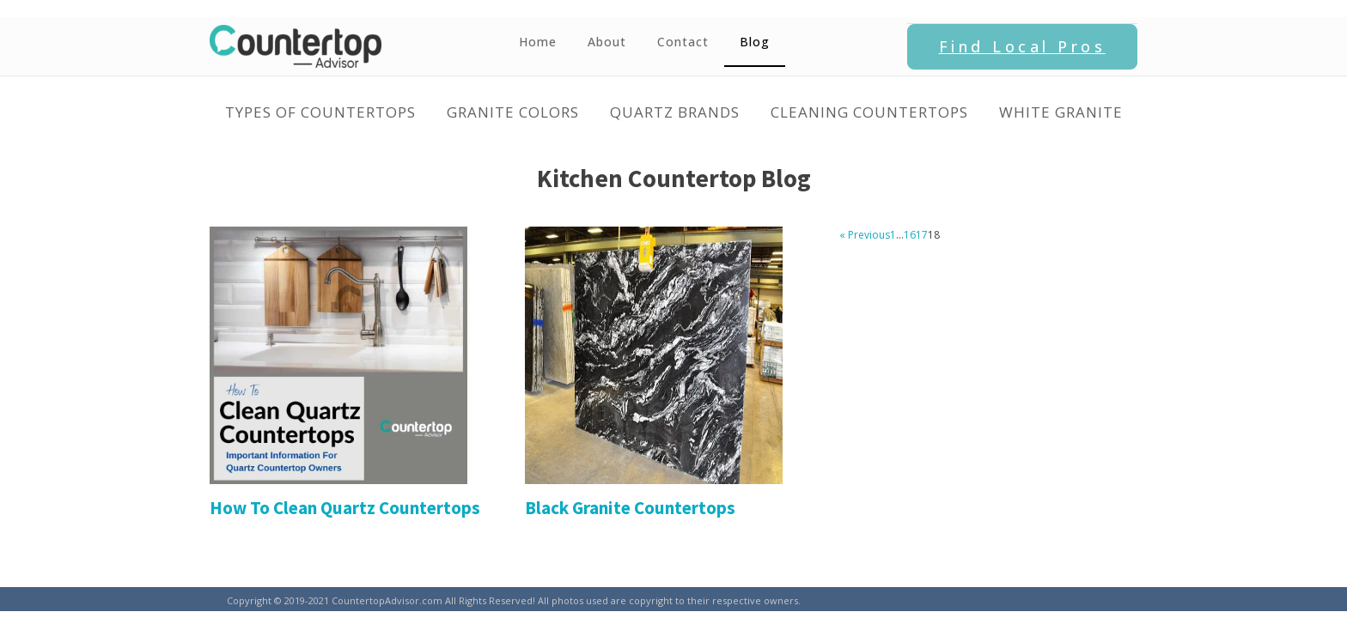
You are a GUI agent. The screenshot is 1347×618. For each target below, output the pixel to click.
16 (910, 234)
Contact (683, 41)
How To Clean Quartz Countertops (345, 507)
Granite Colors (513, 112)
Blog (755, 41)
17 (922, 234)
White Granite (1061, 112)
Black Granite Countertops (630, 507)
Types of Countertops (320, 112)
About (607, 41)
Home (538, 41)
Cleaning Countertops (869, 112)
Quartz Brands (675, 112)
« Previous (864, 234)
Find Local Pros (1022, 46)
